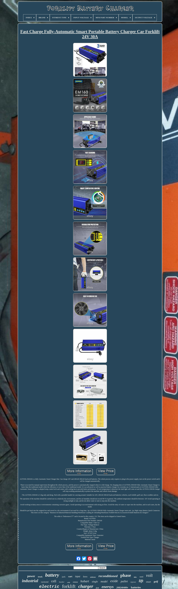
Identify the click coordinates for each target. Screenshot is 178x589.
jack (63, 577)
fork (97, 588)
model (104, 581)
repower (133, 582)
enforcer (93, 577)
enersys (108, 587)
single (95, 581)
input (77, 576)
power (31, 576)
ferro (85, 576)
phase (125, 575)
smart (148, 582)
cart (70, 576)
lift (141, 581)
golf (156, 581)
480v (135, 577)
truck (40, 577)
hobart (84, 581)
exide (114, 581)
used (141, 577)
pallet (124, 581)
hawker (61, 582)
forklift (68, 586)
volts (68, 582)
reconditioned (108, 576)
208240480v (122, 587)
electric (49, 586)
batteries (136, 587)
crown (75, 582)
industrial (30, 581)
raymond (44, 582)
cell (53, 581)
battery (52, 575)
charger (85, 586)
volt (149, 575)
